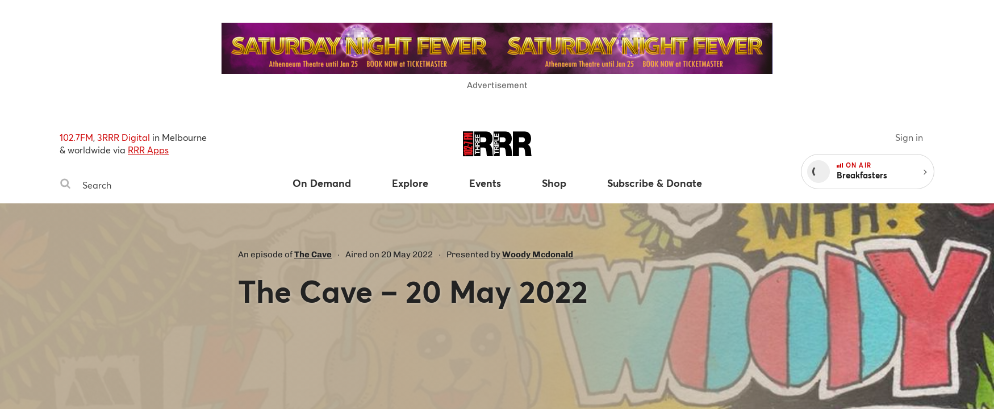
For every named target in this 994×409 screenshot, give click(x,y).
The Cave (313, 254)
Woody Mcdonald (537, 254)
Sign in (909, 137)
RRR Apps (148, 150)
